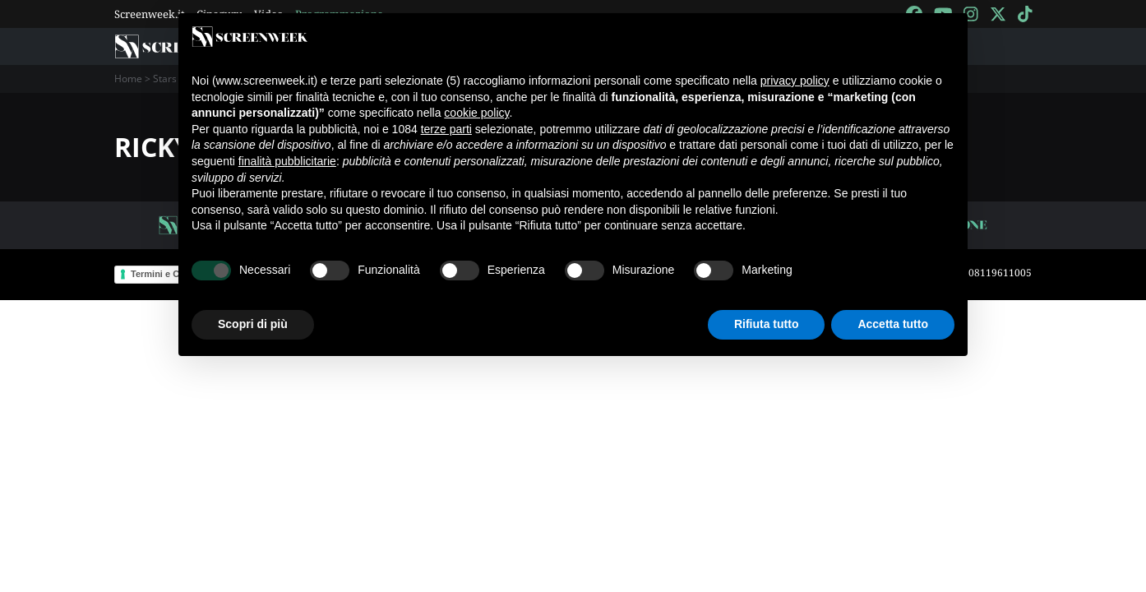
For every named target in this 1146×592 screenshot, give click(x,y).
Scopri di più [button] (253, 324)
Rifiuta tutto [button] (766, 324)
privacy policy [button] (794, 80)
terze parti (446, 129)
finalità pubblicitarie (287, 161)
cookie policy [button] (476, 112)
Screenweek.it (149, 14)
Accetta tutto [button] (892, 324)
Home (128, 79)
